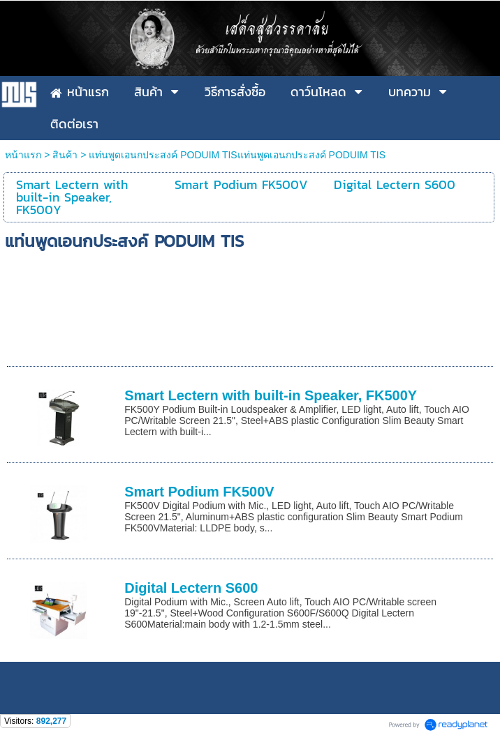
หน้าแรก (24, 154)
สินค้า (65, 154)
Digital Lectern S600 (191, 588)
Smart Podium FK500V (199, 491)
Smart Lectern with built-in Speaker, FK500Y (270, 395)
